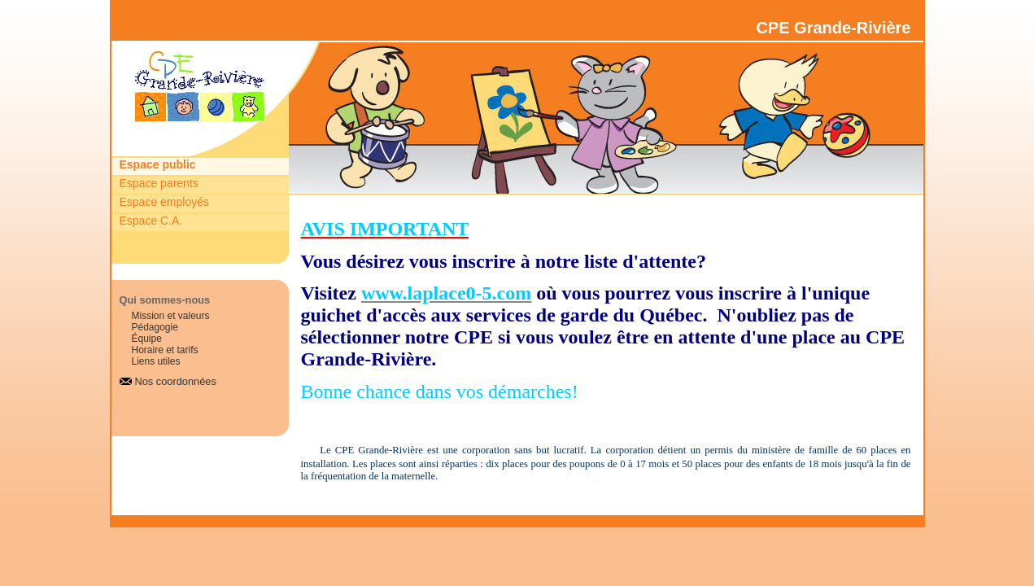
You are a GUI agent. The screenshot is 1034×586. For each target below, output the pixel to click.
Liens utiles (156, 361)
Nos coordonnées (175, 381)
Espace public (158, 164)
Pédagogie (155, 327)
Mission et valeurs (171, 315)
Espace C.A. (151, 220)
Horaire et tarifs (165, 350)
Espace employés (165, 201)
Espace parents (159, 183)
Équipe (147, 338)
